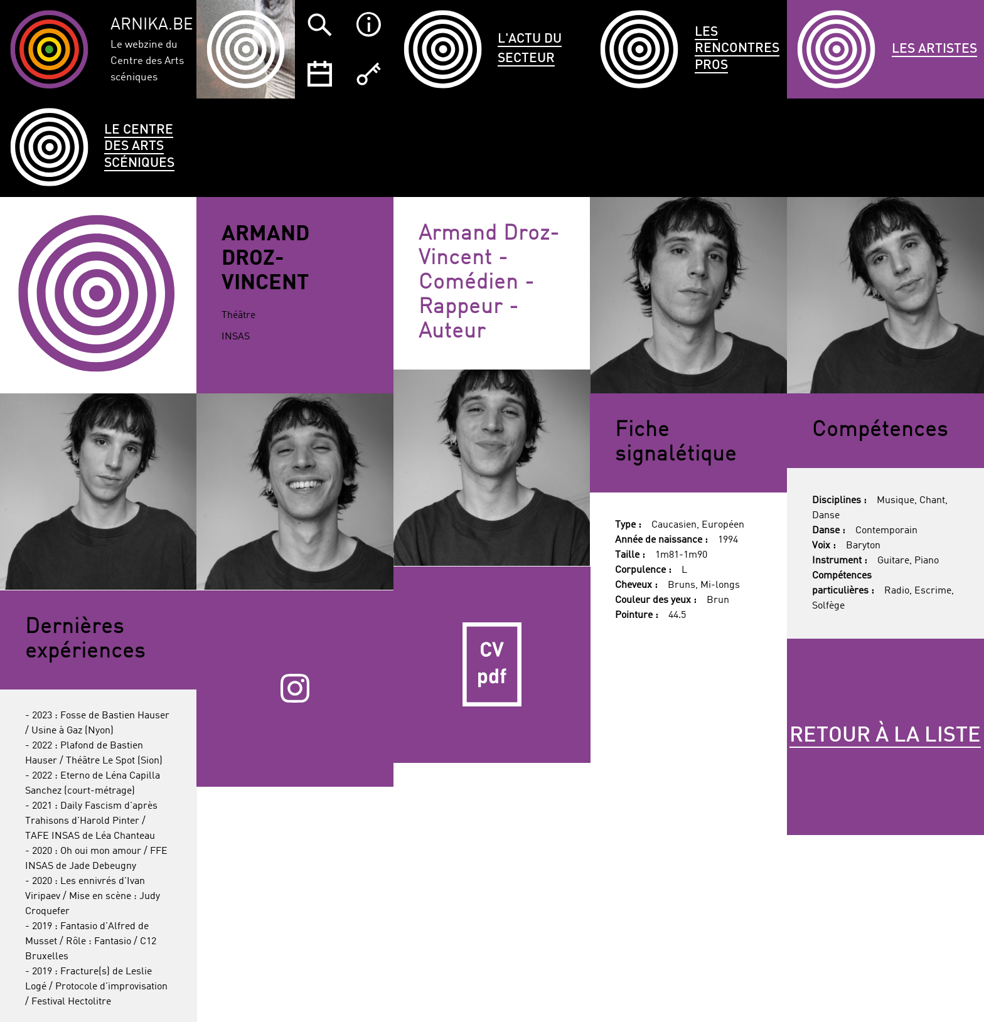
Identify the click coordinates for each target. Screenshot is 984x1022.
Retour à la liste (885, 736)
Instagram (295, 688)
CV (492, 665)
